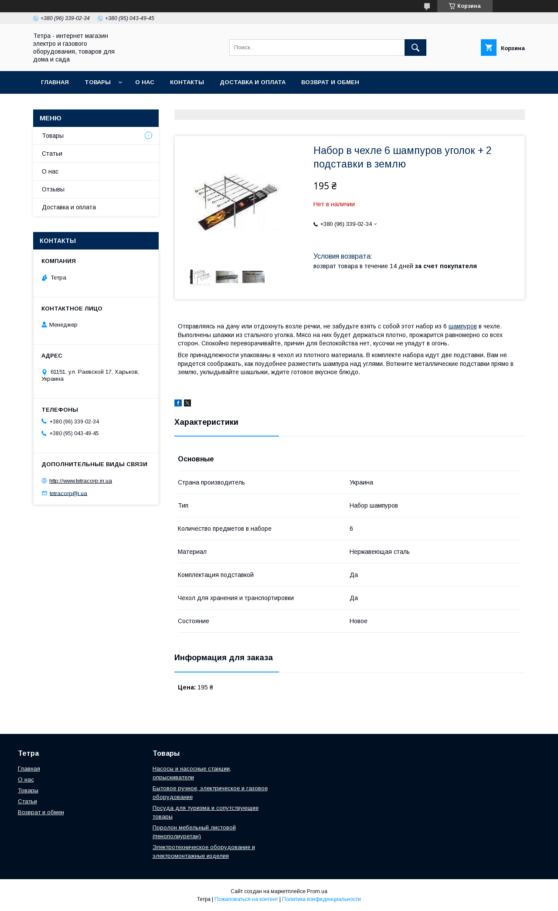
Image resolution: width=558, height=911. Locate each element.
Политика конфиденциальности (321, 899)
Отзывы (53, 189)
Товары (98, 82)
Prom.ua (317, 891)
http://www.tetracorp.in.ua (80, 481)
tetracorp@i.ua (68, 493)
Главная (55, 82)
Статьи (52, 153)
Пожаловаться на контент (246, 899)
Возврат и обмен (330, 82)
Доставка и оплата (253, 82)
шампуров (463, 326)
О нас (144, 82)
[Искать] (415, 47)
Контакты (187, 82)
